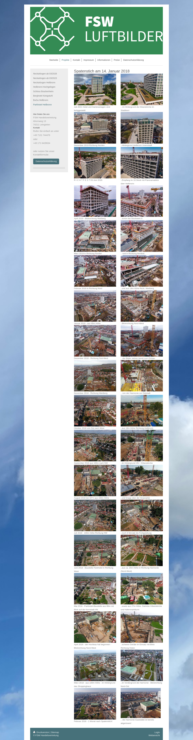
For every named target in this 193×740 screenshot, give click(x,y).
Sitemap (55, 732)
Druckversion (41, 732)
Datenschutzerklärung (46, 161)
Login (157, 732)
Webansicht (154, 735)
